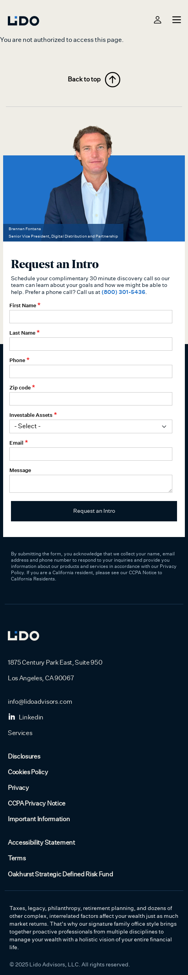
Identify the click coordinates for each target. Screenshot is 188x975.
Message (20, 470)
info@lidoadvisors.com (40, 702)
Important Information (39, 819)
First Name (22, 305)
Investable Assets (30, 415)
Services (20, 733)
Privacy (18, 788)
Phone (17, 360)
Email (16, 442)
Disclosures (24, 756)
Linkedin (25, 717)
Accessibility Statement (41, 843)
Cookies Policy (28, 772)
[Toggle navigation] (175, 19)
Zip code (20, 387)
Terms (16, 858)
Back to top (94, 79)
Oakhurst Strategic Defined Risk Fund (60, 874)
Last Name (22, 332)
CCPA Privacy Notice (36, 803)
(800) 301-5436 (123, 292)
